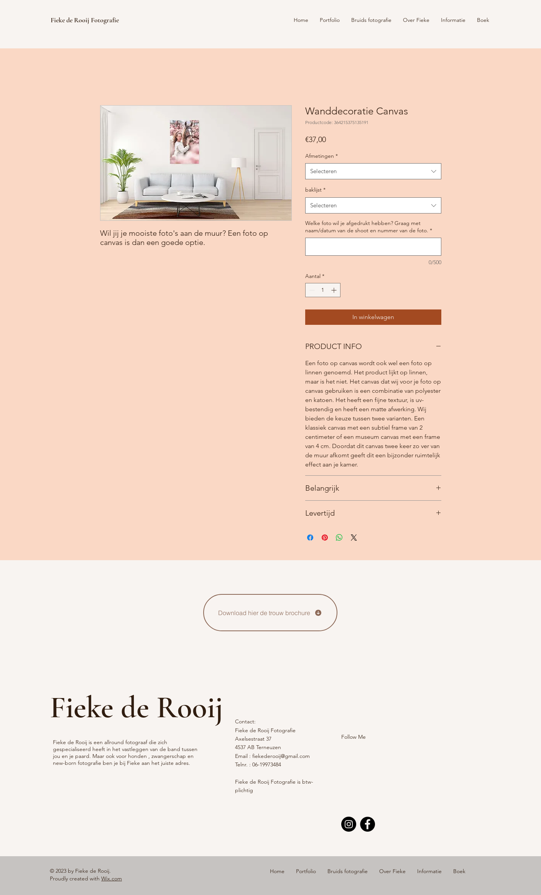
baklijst (315, 189)
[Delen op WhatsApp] (339, 537)
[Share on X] (353, 537)
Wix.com (111, 878)
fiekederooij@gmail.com (281, 756)
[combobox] (373, 171)
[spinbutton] (323, 290)
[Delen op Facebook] (310, 537)
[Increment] (334, 290)
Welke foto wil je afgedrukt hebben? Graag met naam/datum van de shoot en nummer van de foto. (368, 227)
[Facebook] (367, 824)
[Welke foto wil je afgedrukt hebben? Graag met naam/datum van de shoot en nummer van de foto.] (373, 246)
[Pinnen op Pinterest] (324, 537)
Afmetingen (321, 155)
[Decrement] (311, 290)
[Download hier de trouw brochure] (270, 612)
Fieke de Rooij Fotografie (85, 20)
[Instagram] (348, 824)
